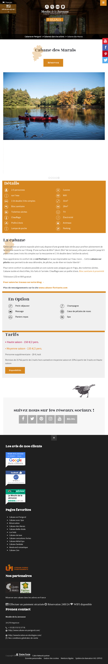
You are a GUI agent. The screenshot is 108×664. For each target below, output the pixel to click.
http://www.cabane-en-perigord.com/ (24, 630)
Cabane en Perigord (33, 37)
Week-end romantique (18, 547)
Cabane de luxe (15, 535)
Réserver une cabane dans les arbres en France (26, 597)
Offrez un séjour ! (8, 9)
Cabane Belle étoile (17, 529)
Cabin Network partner (41, 655)
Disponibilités (15, 370)
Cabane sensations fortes (20, 538)
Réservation (14, 523)
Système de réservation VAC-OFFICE (89, 658)
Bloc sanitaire (18, 206)
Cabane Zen (14, 550)
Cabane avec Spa (16, 520)
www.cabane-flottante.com (53, 287)
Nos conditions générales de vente (23, 638)
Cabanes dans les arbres (54, 37)
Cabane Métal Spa (16, 541)
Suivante (98, 124)
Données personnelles (33, 658)
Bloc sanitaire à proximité (91, 271)
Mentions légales (67, 658)
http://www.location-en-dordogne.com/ (24, 635)
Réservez (53, 63)
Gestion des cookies (51, 658)
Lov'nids (12, 532)
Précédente (11, 124)
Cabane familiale (16, 544)
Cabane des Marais (17, 526)
